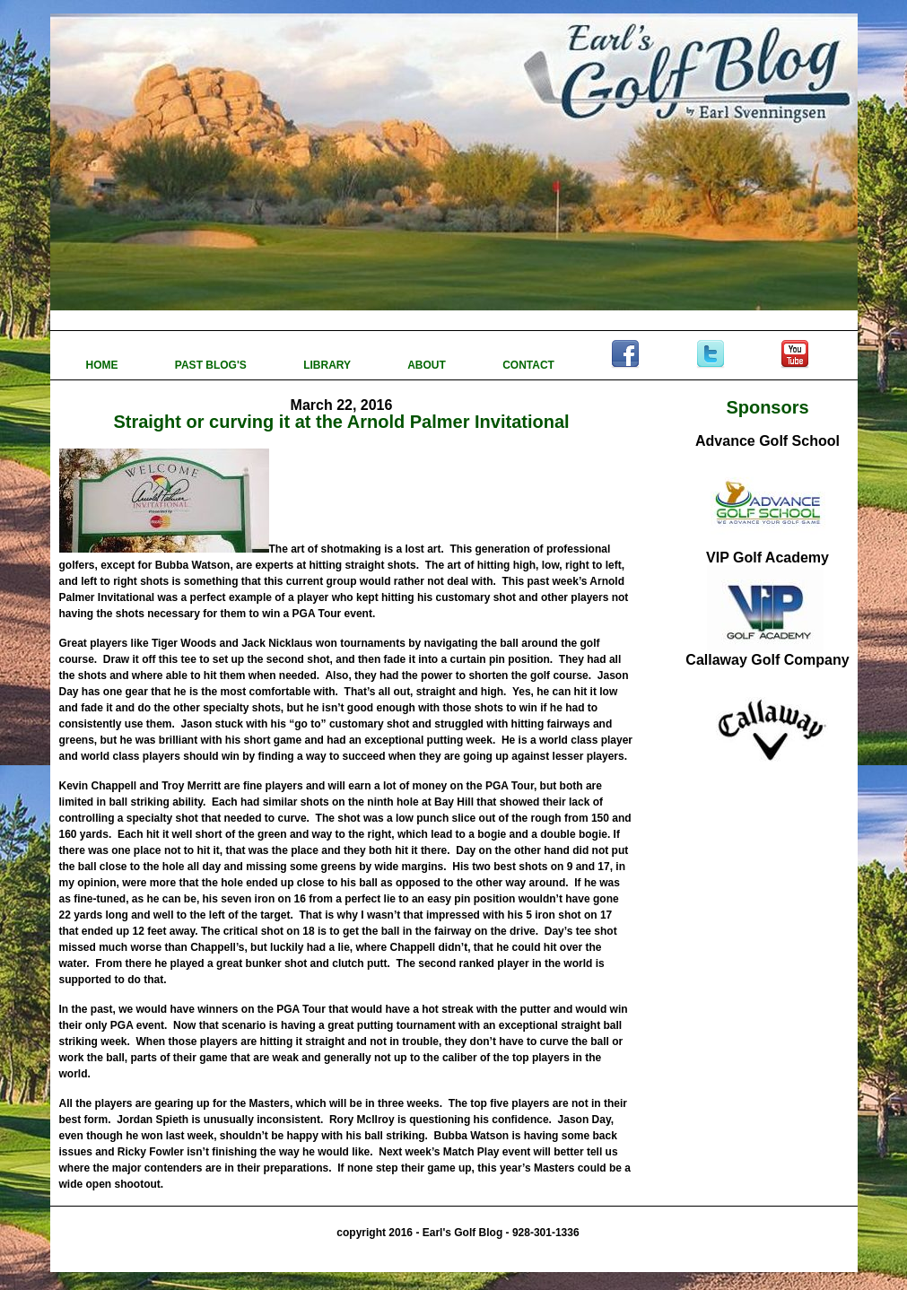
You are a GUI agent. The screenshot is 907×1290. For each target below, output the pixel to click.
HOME (103, 365)
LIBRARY (328, 365)
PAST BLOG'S (212, 365)
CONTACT (529, 365)
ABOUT (428, 365)
